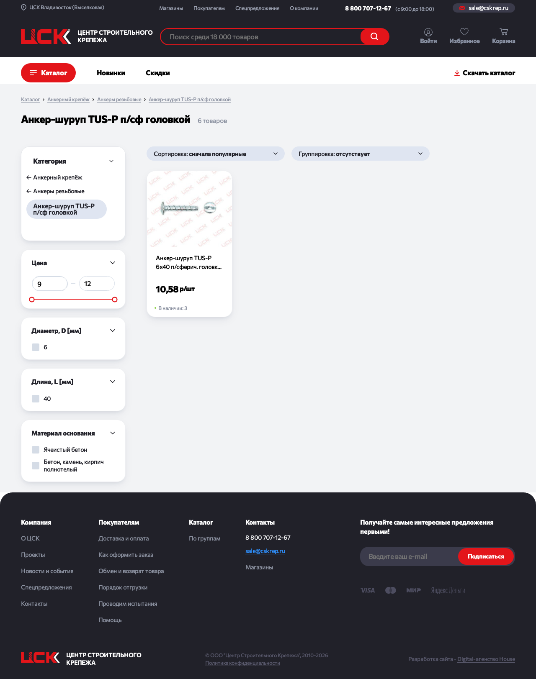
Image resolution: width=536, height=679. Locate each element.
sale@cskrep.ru (488, 8)
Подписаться (486, 556)
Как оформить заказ (125, 554)
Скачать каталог (489, 73)
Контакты (34, 603)
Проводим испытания (127, 603)
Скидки (158, 73)
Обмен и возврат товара (131, 570)
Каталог (30, 99)
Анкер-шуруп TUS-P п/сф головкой (190, 99)
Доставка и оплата (123, 538)
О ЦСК (30, 538)
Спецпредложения (257, 8)
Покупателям (209, 8)
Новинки (111, 73)
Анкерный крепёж (68, 99)
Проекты (33, 554)
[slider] (32, 299)
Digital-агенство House (486, 659)
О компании (304, 8)
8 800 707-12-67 (368, 8)
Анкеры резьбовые (119, 99)
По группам (204, 538)
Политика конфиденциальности (242, 663)
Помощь (109, 619)
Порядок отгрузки (122, 587)
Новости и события (47, 570)
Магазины (171, 8)
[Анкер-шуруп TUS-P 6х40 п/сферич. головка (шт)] (189, 244)
